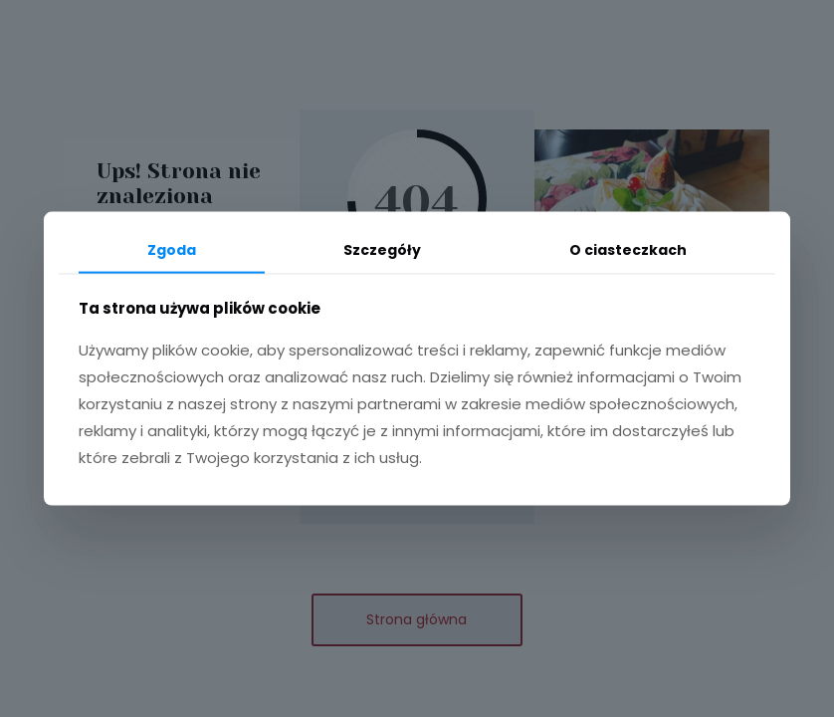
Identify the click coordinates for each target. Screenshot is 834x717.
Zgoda (171, 250)
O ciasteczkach (628, 250)
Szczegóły (382, 250)
